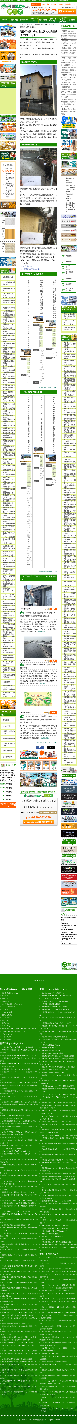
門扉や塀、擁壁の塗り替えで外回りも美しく (56, 1069)
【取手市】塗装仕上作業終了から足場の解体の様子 (68, 111)
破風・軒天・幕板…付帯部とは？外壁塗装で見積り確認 (59, 1135)
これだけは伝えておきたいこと (12, 1004)
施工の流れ (43, 20)
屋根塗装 (8, 97)
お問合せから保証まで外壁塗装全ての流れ (55, 1001)
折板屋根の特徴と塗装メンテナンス (9, 547)
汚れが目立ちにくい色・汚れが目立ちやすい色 (70, 189)
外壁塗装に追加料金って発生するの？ (70, 368)
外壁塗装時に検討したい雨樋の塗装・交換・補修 (9, 491)
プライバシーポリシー (9, 744)
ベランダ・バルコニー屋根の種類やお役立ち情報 (9, 614)
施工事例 (14, 20)
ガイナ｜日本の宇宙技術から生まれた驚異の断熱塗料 (58, 1312)
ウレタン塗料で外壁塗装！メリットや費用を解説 (9, 375)
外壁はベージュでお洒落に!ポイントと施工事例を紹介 (70, 712)
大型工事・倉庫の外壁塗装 (50, 1234)
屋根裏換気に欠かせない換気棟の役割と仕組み (9, 645)
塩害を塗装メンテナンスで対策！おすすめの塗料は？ (19, 1312)
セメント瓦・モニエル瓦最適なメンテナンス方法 (9, 559)
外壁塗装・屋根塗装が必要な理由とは (14, 1118)
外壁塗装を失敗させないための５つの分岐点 (16, 1069)
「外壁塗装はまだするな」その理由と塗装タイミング (9, 313)
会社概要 (72, 20)
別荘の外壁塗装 (47, 1239)
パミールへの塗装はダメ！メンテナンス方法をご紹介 (70, 632)
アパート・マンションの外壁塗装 (52, 1236)
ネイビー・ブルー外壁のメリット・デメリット (70, 687)
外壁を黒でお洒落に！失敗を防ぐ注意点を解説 (70, 700)
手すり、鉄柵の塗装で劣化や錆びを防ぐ (9, 577)
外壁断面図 (6, 682)
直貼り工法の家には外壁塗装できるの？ (70, 552)
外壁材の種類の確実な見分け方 (69, 436)
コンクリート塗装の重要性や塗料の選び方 (9, 602)
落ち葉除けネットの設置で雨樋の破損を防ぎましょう (58, 1173)
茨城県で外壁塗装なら (9, 732)
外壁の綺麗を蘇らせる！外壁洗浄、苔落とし (70, 608)
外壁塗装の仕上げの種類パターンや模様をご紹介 (70, 736)
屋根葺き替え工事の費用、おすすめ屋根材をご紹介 (58, 1056)
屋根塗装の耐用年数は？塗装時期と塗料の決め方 (70, 675)
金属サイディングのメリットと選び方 (9, 534)
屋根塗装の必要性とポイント (51, 1050)
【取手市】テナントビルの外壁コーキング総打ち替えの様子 (68, 77)
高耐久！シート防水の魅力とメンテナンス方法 (9, 639)
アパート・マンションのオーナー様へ (70, 322)
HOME (22, 24)
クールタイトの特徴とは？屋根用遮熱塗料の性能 (70, 749)
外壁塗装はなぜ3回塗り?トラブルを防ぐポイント (9, 448)
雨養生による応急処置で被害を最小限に (70, 657)
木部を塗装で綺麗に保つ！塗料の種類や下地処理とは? (70, 626)
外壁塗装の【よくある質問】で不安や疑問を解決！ (18, 1047)
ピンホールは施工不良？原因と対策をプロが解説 (9, 418)
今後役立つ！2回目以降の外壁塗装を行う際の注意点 (58, 1067)
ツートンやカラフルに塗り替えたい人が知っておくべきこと (70, 207)
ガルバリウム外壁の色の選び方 (70, 454)
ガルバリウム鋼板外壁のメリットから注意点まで (70, 448)
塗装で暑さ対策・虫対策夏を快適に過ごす (9, 393)
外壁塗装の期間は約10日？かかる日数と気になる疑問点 (20, 1082)
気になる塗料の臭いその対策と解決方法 (70, 417)
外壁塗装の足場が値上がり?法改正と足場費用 (70, 515)
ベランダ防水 (8, 109)
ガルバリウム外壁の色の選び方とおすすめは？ (17, 1151)
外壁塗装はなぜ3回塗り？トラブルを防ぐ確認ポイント (19, 1200)
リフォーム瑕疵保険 (8, 1007)
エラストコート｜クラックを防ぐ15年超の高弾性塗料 (59, 1299)
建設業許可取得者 (9, 738)
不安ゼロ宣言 (6, 1017)
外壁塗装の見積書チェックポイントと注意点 (70, 387)
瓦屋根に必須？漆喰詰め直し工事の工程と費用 (56, 1121)
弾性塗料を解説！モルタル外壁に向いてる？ (70, 730)
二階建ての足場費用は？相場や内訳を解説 (70, 522)
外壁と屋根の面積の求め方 (9, 676)
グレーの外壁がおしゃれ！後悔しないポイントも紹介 (70, 693)
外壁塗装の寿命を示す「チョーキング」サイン (9, 399)
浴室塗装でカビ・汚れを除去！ (8, 590)
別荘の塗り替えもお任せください (70, 328)
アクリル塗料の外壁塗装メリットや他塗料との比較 (9, 369)
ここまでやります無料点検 (62, 20)
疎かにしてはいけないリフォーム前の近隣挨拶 (70, 411)
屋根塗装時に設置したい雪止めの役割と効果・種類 (9, 498)
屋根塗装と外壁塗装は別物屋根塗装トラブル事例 (9, 436)
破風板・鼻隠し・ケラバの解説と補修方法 (9, 461)
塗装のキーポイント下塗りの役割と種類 (70, 473)
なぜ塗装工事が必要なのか (9, 283)
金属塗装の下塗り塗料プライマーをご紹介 (70, 479)
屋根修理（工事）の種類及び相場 (9, 326)
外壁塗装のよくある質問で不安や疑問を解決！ (70, 350)
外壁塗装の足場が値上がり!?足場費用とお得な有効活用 (59, 1244)
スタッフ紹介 (7, 726)
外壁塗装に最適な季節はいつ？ (9, 363)
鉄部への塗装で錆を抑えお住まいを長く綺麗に (9, 565)
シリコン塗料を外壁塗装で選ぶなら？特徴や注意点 (9, 381)
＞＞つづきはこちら (26, 266)
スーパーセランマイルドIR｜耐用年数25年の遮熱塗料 (59, 1271)
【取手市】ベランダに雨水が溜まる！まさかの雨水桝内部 (68, 84)
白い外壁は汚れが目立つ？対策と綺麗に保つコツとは (70, 706)
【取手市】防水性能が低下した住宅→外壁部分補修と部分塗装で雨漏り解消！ (68, 93)
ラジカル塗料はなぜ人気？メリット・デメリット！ (70, 755)
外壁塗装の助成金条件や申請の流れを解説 (70, 356)
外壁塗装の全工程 (9, 308)
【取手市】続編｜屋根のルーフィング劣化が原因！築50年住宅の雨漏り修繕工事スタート (68, 61)
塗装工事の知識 (8, 277)
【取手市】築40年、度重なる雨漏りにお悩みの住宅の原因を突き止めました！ (68, 102)
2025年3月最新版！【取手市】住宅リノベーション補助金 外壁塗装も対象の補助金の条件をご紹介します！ (38, 719)
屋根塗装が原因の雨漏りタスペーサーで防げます (9, 522)
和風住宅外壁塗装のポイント (70, 577)
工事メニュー (33, 20)
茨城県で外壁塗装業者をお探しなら (13, 1031)
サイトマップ (7, 757)
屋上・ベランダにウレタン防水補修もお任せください (9, 633)
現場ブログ (30, 24)
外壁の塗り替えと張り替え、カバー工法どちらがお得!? (19, 1132)
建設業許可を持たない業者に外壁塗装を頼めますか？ (19, 1028)
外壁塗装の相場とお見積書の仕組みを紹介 (70, 380)
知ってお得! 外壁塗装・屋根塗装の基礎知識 (16, 1115)
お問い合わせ (7, 750)
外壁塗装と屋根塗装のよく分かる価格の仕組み (56, 996)
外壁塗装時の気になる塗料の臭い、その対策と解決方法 (19, 1102)
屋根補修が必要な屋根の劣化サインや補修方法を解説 (58, 1176)
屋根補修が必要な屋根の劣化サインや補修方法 (9, 510)
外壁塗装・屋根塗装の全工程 (51, 1004)
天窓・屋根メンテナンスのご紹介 (9, 479)
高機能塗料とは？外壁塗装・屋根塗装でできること (9, 430)
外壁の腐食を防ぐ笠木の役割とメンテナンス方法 (9, 485)
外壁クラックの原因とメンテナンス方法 (9, 406)
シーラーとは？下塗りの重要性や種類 (70, 485)
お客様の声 (24, 20)
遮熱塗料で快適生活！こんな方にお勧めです (56, 1290)
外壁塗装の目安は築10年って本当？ (9, 302)
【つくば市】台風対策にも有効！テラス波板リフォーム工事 (68, 43)
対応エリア (5, 1023)
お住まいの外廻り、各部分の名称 (12, 1134)
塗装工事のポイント (9, 289)
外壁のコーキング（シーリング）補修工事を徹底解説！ (59, 1094)
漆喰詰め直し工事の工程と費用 (70, 583)
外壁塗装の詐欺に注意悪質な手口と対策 (70, 399)
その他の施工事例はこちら (48, 387)
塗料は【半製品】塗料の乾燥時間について (9, 657)
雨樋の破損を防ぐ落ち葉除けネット (9, 504)
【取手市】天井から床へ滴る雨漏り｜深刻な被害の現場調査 (68, 70)
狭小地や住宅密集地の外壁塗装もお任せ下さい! (9, 528)
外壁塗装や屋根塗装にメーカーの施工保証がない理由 (70, 497)
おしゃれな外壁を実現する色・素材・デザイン (70, 681)
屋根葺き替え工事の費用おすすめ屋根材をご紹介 (9, 332)
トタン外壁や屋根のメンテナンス (9, 541)
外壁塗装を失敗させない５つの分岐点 (70, 362)
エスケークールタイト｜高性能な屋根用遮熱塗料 (57, 1288)
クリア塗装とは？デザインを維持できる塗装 (9, 387)
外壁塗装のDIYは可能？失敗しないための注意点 (70, 534)
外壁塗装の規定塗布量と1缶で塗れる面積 (70, 601)
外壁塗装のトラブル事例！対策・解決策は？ (70, 669)
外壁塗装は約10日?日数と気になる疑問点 (70, 405)
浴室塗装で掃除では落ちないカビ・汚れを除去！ (57, 1201)
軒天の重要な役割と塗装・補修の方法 (9, 467)
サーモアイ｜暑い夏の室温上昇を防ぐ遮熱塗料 (56, 1268)
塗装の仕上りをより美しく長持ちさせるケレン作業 (9, 424)
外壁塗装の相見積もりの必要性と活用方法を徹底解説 (19, 1203)
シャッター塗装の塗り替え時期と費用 (9, 596)
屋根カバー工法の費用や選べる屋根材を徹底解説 (9, 338)
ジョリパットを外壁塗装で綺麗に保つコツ (70, 589)
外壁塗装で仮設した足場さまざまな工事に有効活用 (70, 509)
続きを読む (42, 631)
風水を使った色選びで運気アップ (70, 180)
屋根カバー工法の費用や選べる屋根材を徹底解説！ (58, 1059)
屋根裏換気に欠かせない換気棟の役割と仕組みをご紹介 (19, 1310)
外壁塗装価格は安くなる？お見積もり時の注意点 (9, 320)
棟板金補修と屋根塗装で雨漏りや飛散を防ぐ (9, 608)
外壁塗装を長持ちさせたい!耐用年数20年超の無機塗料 (70, 491)
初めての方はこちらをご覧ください (53, 993)
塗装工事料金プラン (53, 20)
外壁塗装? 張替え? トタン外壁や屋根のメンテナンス (58, 1102)
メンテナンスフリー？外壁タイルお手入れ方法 (70, 571)
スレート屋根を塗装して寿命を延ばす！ (54, 1231)
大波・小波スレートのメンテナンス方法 (9, 694)
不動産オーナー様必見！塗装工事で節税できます (70, 503)
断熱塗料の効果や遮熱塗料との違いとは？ (70, 638)
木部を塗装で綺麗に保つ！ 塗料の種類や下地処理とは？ (20, 1315)
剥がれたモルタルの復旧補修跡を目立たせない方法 (9, 412)
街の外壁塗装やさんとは (10, 993)
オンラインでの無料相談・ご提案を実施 (70, 344)
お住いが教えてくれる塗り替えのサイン (9, 295)
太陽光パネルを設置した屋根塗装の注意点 (70, 620)
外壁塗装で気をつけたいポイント (9, 442)
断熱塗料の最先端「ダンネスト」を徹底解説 (70, 644)
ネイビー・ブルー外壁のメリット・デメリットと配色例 (19, 1351)
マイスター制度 (7, 1012)
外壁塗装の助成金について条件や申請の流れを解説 (58, 1086)
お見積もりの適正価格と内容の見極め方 (70, 393)
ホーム (4, 20)
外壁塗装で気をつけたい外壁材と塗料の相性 (9, 688)
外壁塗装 (8, 91)
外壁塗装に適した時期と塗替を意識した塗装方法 (9, 356)
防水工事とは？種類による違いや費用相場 (9, 620)
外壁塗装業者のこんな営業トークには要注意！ (70, 528)
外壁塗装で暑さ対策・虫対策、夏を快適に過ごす (57, 1242)
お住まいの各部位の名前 (9, 344)
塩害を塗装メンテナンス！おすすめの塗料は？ (9, 651)
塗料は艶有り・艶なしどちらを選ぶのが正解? (70, 558)
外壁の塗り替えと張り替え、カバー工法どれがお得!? (70, 430)
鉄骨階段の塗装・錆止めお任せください (9, 571)
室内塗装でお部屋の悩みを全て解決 (53, 1072)
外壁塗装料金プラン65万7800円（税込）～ (55, 1007)
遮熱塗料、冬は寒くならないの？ (52, 1353)
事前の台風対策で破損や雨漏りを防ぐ (70, 651)
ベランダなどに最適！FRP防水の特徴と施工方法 (9, 626)
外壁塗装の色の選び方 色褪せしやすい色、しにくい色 (19, 1055)
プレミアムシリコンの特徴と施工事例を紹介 (70, 743)
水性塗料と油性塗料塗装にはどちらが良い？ (70, 565)
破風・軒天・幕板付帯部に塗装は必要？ (9, 455)
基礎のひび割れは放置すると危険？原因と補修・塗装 (19, 1337)
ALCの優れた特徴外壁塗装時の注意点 (9, 669)
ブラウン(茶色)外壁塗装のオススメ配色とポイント (70, 718)
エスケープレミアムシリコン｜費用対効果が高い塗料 (58, 1285)
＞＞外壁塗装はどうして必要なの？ (32, 269)
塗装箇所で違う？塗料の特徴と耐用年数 (70, 466)
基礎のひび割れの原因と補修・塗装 (70, 663)
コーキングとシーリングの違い (9, 663)
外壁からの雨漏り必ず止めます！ (52, 1045)
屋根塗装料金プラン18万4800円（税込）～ (55, 1009)
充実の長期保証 (7, 1015)
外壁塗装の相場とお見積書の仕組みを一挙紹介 (56, 1023)
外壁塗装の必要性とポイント (51, 1048)
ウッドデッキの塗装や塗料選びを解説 (9, 584)
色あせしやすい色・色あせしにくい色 (70, 197)
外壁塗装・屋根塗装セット (8, 103)
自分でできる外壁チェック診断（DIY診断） (16, 1124)
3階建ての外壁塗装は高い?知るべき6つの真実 (69, 423)
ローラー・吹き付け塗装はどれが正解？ (70, 595)
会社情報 (5, 1020)
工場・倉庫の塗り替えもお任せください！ (70, 316)
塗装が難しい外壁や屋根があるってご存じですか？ (70, 540)
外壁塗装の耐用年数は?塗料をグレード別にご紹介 (9, 350)
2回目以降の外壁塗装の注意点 (70, 461)
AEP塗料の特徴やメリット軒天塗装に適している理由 (70, 761)
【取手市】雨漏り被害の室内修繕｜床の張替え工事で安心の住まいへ (68, 51)
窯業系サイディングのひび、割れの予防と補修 (70, 546)
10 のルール (6, 1009)
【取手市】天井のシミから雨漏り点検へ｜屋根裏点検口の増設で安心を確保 (68, 34)
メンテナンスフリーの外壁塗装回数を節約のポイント (70, 442)
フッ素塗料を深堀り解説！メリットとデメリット (70, 724)
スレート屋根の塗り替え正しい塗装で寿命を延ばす (9, 516)
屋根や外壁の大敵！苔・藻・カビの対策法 (70, 614)
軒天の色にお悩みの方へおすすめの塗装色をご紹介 (9, 473)
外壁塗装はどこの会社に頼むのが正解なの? (16, 1225)
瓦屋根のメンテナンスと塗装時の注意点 (9, 553)
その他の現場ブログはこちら (47, 742)
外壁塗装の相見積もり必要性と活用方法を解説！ (70, 374)
